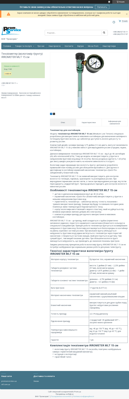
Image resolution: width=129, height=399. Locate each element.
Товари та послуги (23, 46)
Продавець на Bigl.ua (64, 394)
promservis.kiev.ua (9, 381)
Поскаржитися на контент (61, 396)
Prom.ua (77, 391)
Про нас (40, 46)
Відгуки (80, 46)
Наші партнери (109, 46)
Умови (36, 381)
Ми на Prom (93, 46)
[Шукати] (104, 33)
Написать (102, 7)
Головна (7, 46)
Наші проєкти (55, 46)
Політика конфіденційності (83, 396)
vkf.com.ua (5, 384)
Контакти (69, 46)
